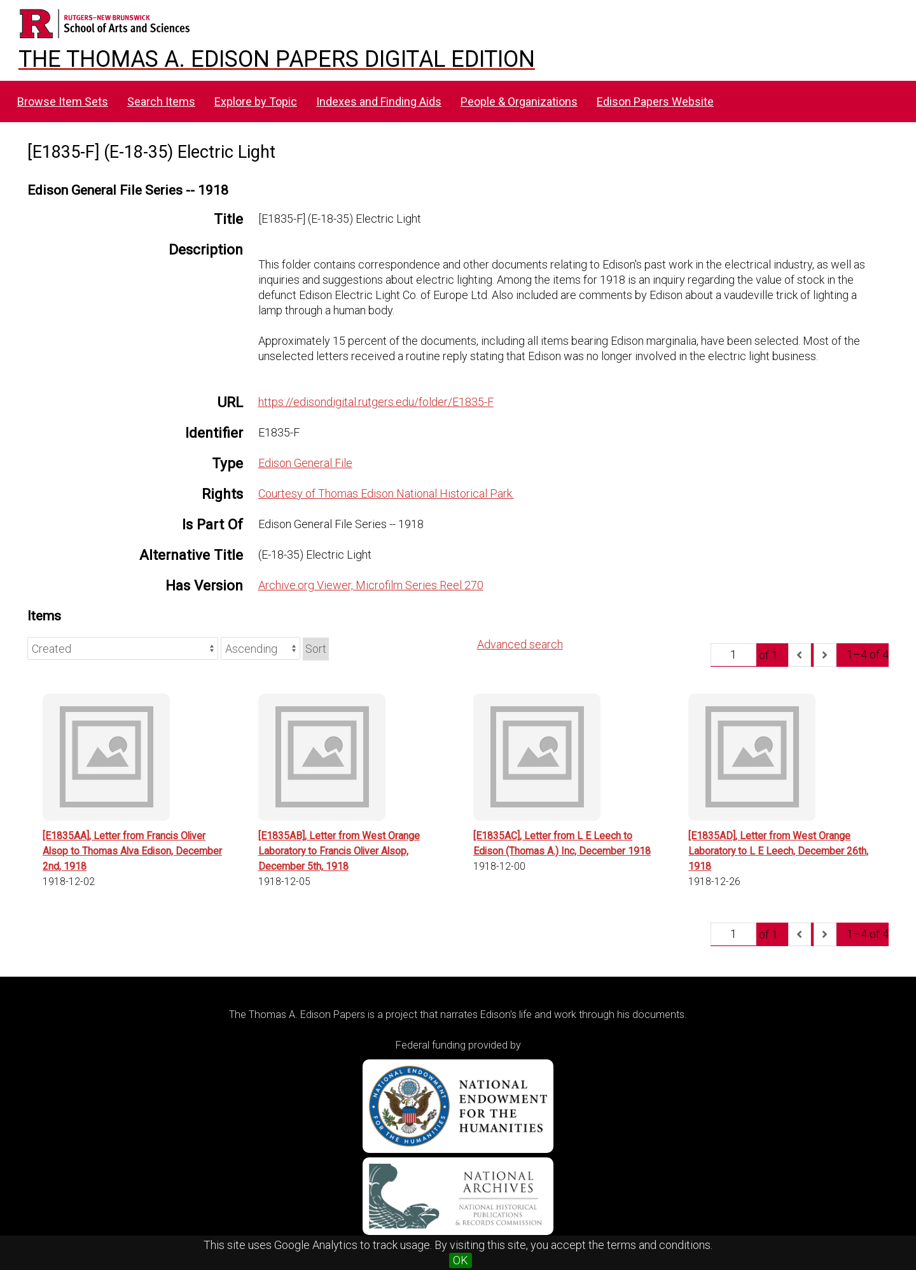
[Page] (733, 654)
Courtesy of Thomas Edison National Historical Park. (386, 493)
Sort (315, 648)
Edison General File (305, 463)
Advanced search (520, 644)
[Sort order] (260, 648)
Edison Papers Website (655, 101)
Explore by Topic (255, 101)
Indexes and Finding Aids (378, 101)
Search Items (161, 101)
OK (460, 1260)
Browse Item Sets (62, 101)
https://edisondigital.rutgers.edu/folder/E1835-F (376, 401)
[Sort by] (122, 648)
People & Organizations (519, 101)
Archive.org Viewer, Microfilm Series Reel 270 (370, 585)
